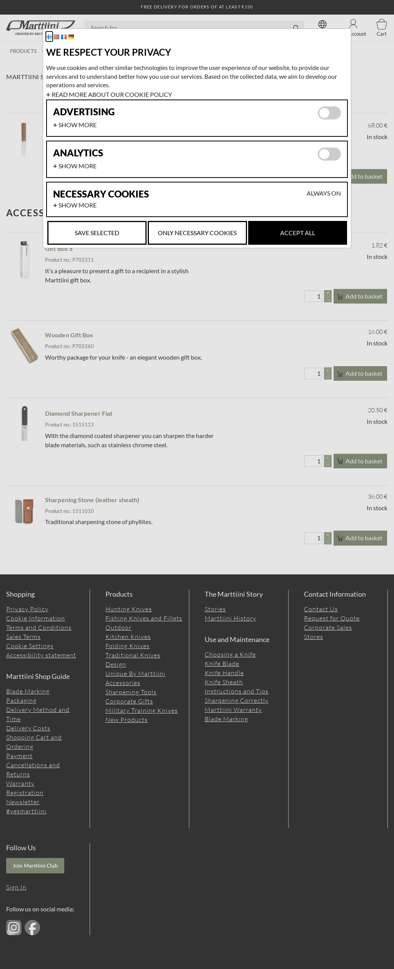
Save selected (97, 232)
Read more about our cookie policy (112, 94)
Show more (77, 124)
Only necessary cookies (197, 232)
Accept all (297, 232)
